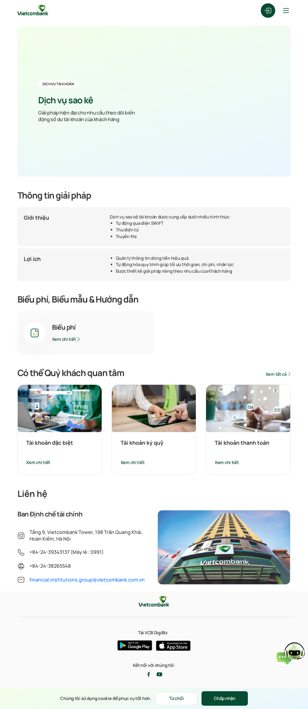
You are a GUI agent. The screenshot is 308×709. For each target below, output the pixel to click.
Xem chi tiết (64, 339)
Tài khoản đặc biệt (49, 442)
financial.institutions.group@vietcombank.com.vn (87, 579)
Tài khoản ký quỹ (142, 442)
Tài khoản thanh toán (242, 442)
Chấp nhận (225, 698)
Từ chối (176, 698)
